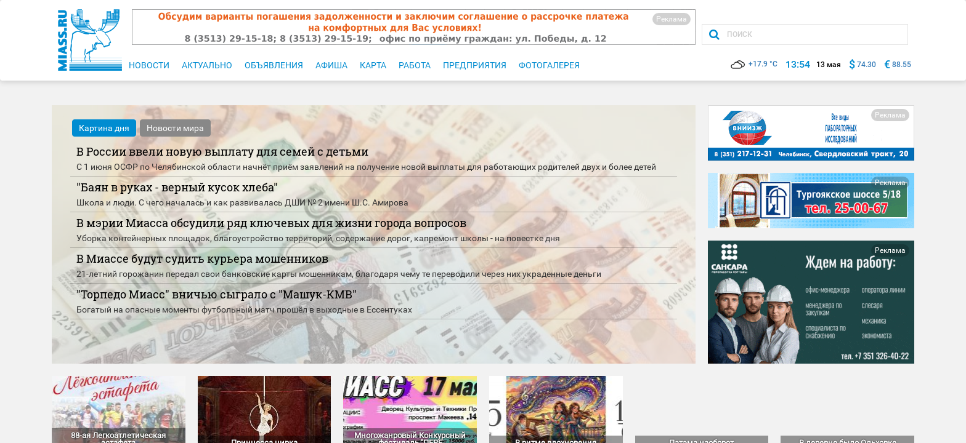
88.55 (901, 64)
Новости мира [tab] (175, 128)
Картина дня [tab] (104, 128)
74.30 (866, 64)
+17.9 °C (754, 64)
